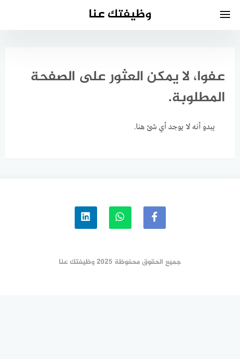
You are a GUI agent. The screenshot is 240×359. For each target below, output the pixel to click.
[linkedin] (86, 217)
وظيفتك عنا (120, 14)
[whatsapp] (120, 217)
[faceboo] (154, 217)
